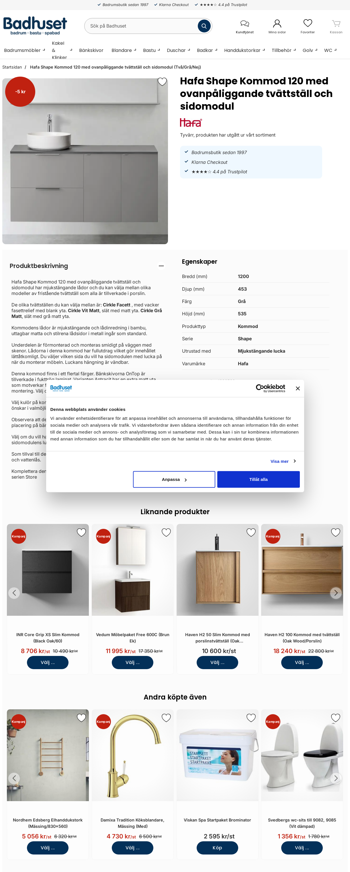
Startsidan (12, 67)
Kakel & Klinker (59, 50)
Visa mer (280, 461)
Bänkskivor (91, 50)
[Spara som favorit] (81, 532)
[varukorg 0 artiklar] (336, 26)
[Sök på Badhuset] (148, 26)
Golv (308, 50)
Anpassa (174, 479)
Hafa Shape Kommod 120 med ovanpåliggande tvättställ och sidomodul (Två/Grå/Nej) (115, 67)
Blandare (122, 50)
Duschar (176, 50)
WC (328, 50)
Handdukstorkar (242, 50)
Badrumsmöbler (22, 50)
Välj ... (48, 662)
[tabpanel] (87, 370)
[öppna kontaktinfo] (244, 26)
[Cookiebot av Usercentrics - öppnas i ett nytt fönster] (260, 388)
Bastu (149, 50)
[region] (87, 266)
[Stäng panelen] (298, 388)
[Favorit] (162, 81)
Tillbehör (282, 50)
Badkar (205, 50)
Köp (217, 847)
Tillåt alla (258, 479)
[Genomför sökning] (204, 26)
